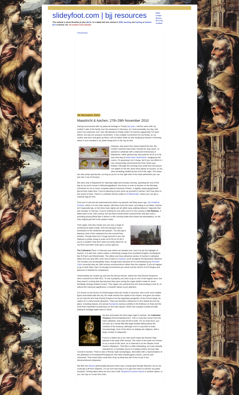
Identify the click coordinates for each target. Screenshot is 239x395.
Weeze (92, 366)
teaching (127, 22)
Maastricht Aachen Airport (132, 371)
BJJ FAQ (159, 21)
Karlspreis (113, 304)
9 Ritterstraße (133, 194)
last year (131, 126)
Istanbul (122, 259)
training (138, 22)
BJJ (88, 22)
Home (158, 13)
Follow (79, 33)
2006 (121, 22)
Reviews (159, 18)
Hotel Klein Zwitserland (136, 157)
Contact (159, 15)
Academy (159, 23)
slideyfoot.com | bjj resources (99, 15)
